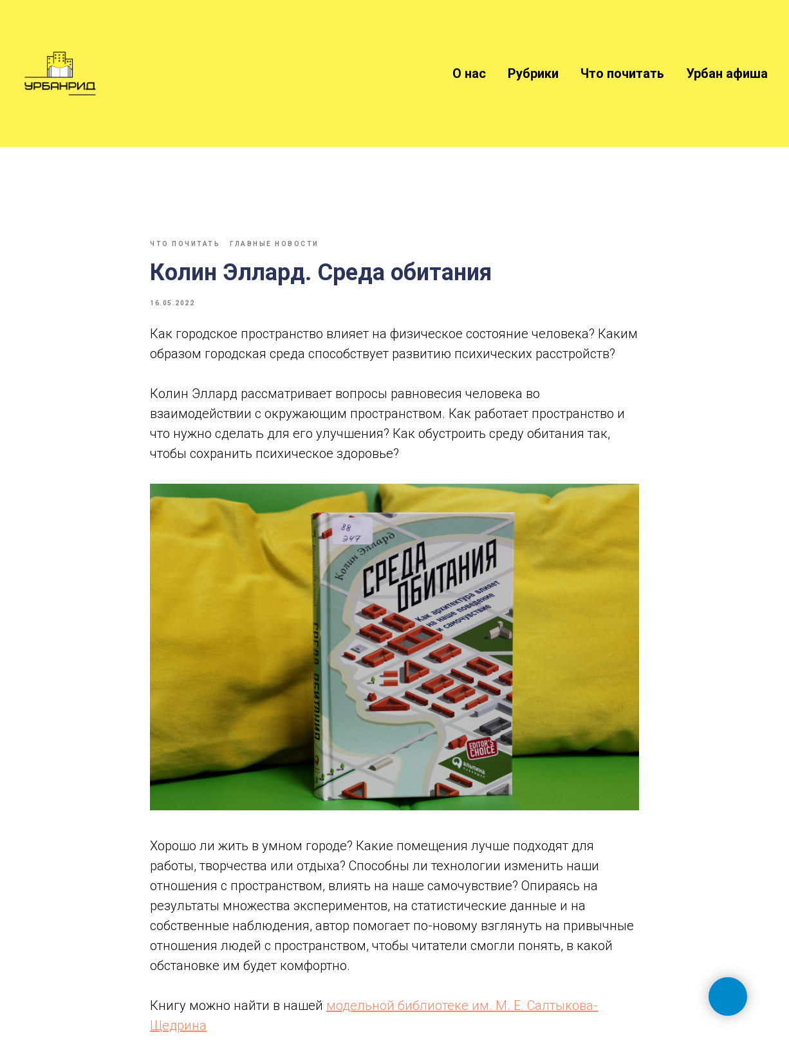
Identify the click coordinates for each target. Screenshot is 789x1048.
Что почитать (622, 73)
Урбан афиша (727, 73)
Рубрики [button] (533, 73)
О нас (469, 73)
